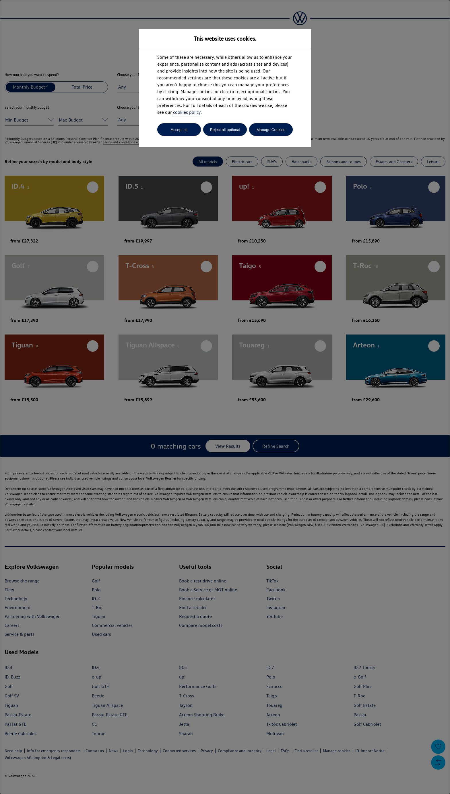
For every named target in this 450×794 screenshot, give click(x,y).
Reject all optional (225, 130)
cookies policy (187, 112)
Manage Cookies (271, 130)
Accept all (179, 130)
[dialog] (225, 397)
